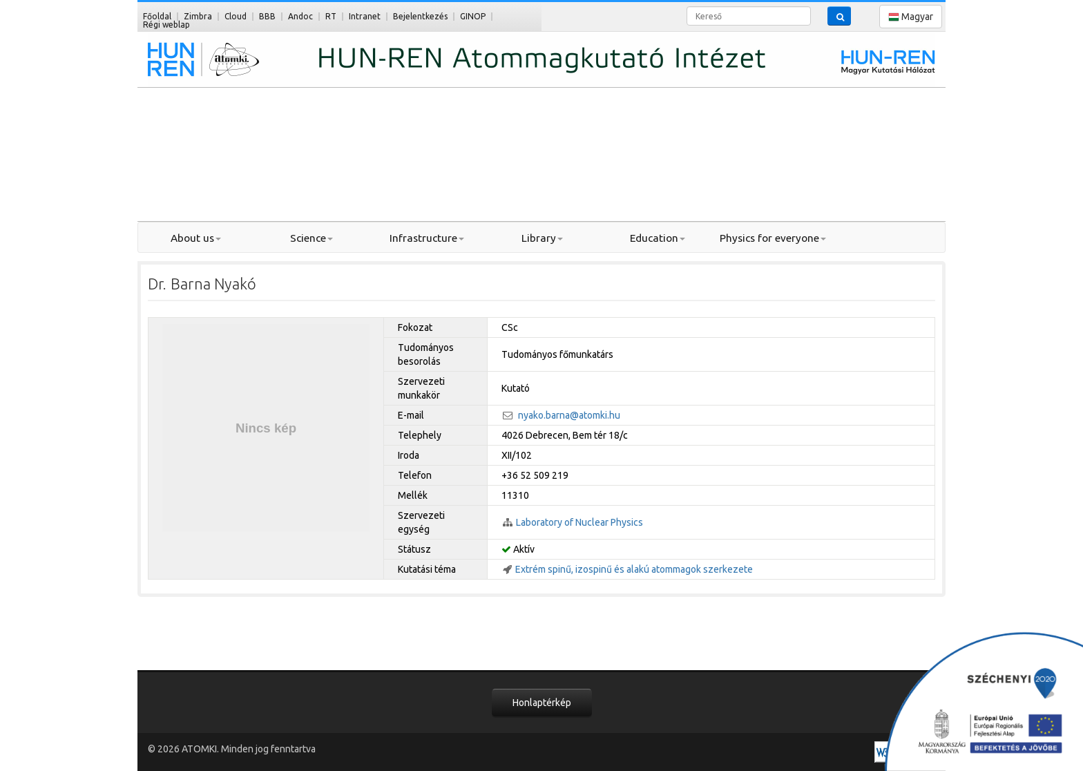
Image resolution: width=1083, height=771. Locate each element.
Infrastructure (427, 238)
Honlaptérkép (541, 702)
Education (657, 238)
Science (311, 238)
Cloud (235, 16)
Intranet (365, 16)
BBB (267, 16)
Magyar (910, 17)
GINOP (473, 16)
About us (196, 238)
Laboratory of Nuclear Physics (579, 522)
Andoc (300, 16)
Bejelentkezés (420, 16)
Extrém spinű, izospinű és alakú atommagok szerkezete (634, 569)
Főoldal (157, 16)
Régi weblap (166, 24)
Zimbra (198, 16)
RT (330, 16)
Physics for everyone (773, 238)
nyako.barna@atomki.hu (569, 415)
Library (542, 238)
